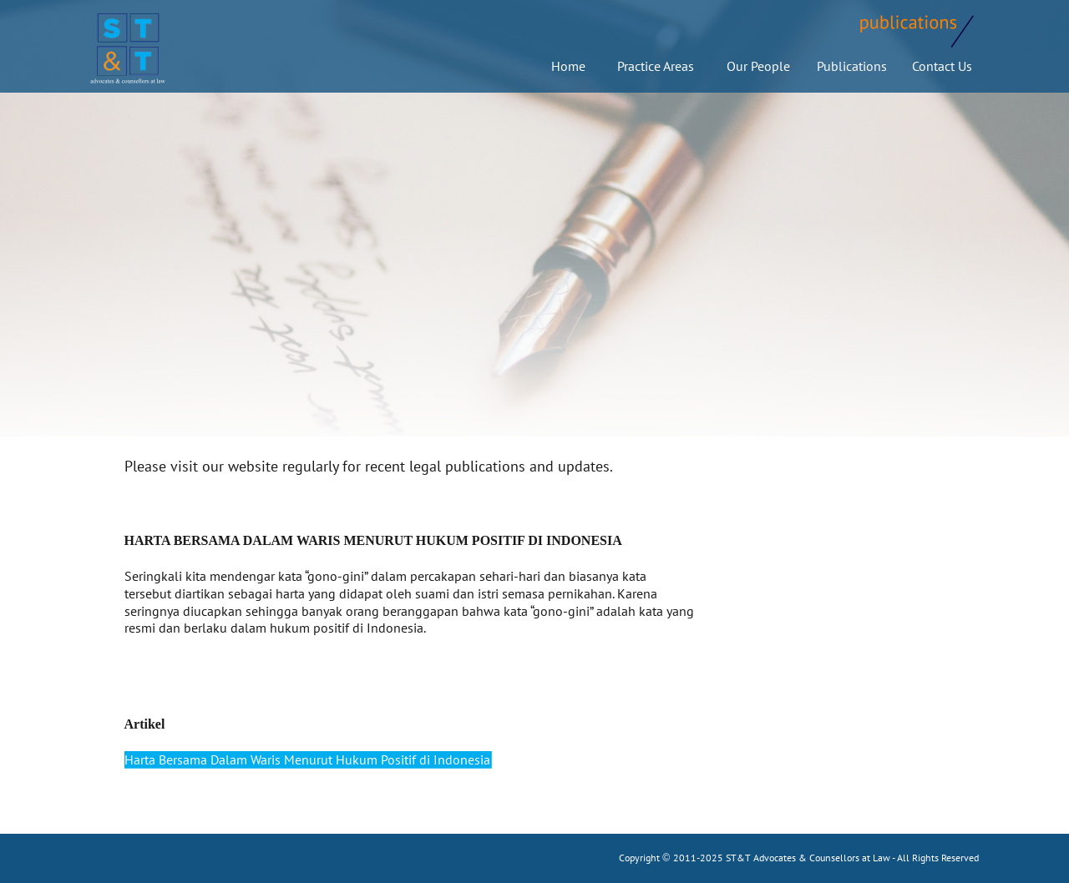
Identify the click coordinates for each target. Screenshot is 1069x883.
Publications (852, 66)
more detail (462, 627)
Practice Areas (652, 66)
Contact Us (942, 66)
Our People (758, 66)
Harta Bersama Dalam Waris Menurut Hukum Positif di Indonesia (307, 759)
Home (568, 66)
